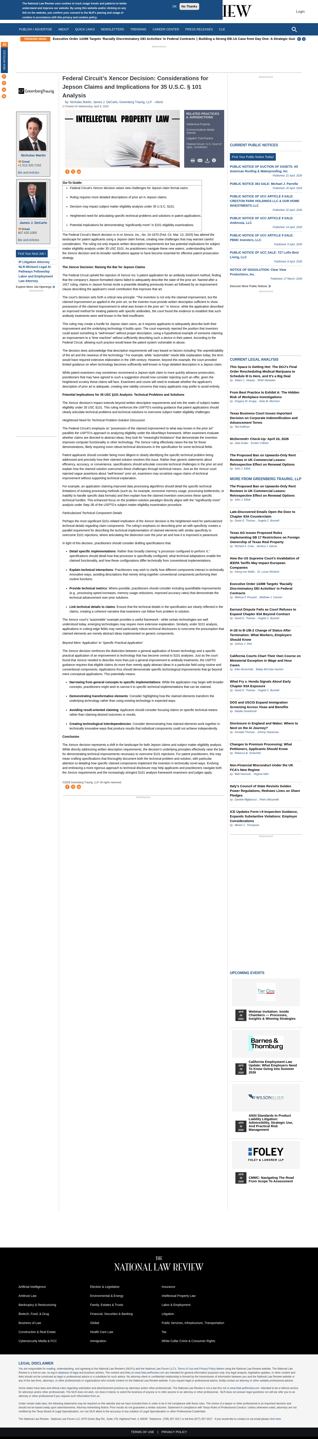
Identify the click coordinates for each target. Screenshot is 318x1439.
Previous (299, 39)
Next (304, 39)
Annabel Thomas (245, 732)
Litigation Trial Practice (200, 138)
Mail (200, 160)
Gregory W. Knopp (245, 401)
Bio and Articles (28, 172)
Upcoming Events (247, 973)
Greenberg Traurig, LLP (135, 102)
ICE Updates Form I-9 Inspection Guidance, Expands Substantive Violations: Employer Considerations (264, 816)
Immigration (98, 1341)
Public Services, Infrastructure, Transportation (193, 1323)
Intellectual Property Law (178, 1296)
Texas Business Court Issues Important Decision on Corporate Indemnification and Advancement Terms (264, 417)
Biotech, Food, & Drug (34, 1314)
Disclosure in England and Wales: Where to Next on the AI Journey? (264, 725)
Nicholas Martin (33, 155)
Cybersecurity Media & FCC (38, 1341)
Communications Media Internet (200, 131)
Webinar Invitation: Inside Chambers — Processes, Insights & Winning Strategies (272, 1015)
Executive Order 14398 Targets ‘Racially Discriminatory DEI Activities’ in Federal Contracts (187, 39)
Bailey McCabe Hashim (269, 669)
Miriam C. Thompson (247, 825)
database (63, 1372)
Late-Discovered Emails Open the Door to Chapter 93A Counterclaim (262, 514)
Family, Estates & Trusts (106, 1305)
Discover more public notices (248, 286)
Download (208, 160)
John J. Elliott (242, 468)
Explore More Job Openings (33, 286)
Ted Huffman (242, 426)
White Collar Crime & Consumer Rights (188, 1341)
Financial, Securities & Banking (111, 1314)
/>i (215, 160)
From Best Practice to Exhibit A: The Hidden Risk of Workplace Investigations (264, 394)
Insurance (168, 1287)
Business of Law (30, 1323)
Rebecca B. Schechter (248, 753)
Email (26, 161)
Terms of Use (185, 1368)
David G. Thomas (245, 520)
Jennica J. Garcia (266, 546)
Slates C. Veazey (245, 380)
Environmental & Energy (106, 1296)
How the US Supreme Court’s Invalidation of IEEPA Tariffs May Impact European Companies (264, 562)
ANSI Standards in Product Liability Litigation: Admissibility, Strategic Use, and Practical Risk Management (271, 1122)
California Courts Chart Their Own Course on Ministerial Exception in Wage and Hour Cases (265, 660)
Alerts (159, 102)
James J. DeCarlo (33, 223)
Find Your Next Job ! (32, 253)
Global (94, 1323)
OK (174, 6)
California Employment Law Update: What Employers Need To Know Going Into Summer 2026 (273, 1067)
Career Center (166, 29)
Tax (164, 1332)
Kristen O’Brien (260, 443)
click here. (276, 1418)
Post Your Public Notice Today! (253, 157)
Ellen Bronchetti (244, 669)
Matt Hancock (243, 774)
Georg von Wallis (245, 571)
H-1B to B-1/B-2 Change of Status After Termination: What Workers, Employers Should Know (261, 634)
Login (300, 11)
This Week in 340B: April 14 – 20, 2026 (83, 39)
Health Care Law (101, 1332)
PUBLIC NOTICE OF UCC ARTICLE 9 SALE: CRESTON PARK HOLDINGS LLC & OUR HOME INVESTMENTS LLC (264, 201)
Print (193, 160)
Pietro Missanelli (269, 799)
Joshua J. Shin (243, 643)
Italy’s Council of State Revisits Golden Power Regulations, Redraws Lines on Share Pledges (265, 790)
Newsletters (112, 29)
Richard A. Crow (244, 546)
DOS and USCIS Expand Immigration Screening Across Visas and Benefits (259, 704)
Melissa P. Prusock (246, 597)
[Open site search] (294, 29)
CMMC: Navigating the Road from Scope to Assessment (271, 1179)
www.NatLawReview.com (150, 1372)
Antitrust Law (27, 1296)
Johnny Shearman (268, 732)
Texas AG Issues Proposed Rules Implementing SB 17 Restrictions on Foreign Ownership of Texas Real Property (265, 537)
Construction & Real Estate (37, 1332)
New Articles (4, 60)
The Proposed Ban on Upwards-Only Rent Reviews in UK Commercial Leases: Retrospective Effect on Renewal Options (263, 459)
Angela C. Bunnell (268, 520)
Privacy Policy (207, 1368)
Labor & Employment (176, 1305)
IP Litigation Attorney (34, 262)
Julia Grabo (241, 443)
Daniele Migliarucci (246, 799)
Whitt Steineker (266, 380)
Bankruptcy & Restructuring (37, 1305)
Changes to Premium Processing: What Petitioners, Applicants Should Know (261, 746)
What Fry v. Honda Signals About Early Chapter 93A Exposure (260, 684)
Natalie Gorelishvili (245, 711)
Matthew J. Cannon (270, 597)
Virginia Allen (261, 774)
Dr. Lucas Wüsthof (268, 571)
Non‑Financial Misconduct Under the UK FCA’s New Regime (261, 767)
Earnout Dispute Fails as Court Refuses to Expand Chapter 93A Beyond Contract (263, 611)
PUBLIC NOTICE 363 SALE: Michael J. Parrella (264, 184)
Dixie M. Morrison (269, 401)
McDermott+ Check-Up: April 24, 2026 (259, 439)
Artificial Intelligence (32, 1287)
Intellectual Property (198, 124)
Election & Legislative (104, 1287)
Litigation (168, 1314)
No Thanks (189, 6)
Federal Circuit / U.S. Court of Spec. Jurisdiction (204, 146)
